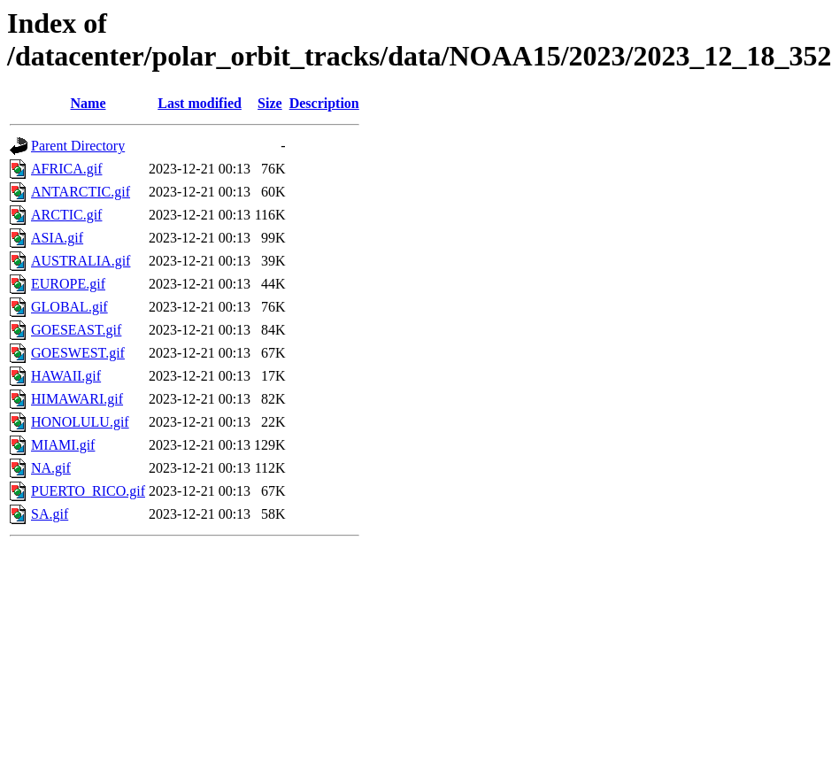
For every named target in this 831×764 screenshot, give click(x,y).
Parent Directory (78, 145)
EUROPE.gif (68, 283)
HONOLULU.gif (80, 421)
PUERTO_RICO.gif (88, 490)
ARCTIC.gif (66, 214)
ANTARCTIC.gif (80, 191)
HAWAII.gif (66, 375)
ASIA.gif (57, 237)
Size (270, 103)
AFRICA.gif (66, 168)
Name (88, 103)
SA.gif (49, 513)
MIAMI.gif (63, 444)
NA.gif (51, 467)
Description (324, 103)
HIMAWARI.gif (77, 398)
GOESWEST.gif (78, 352)
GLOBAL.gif (69, 306)
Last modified (200, 103)
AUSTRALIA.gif (80, 260)
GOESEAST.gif (76, 329)
